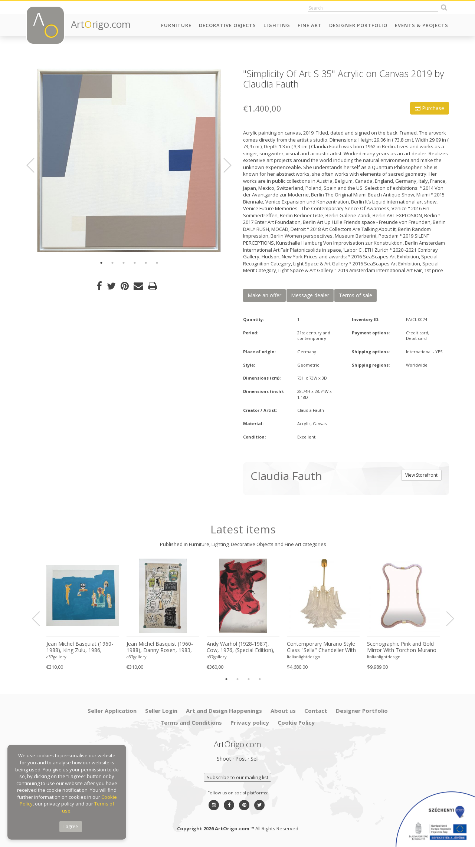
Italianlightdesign (303, 656)
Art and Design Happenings (224, 710)
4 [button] (134, 263)
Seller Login (161, 710)
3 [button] (123, 263)
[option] (129, 160)
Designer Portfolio (358, 25)
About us (283, 710)
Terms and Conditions (191, 722)
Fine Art (310, 25)
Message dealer (310, 295)
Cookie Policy (296, 722)
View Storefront (421, 475)
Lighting (276, 25)
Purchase (429, 108)
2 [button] (112, 263)
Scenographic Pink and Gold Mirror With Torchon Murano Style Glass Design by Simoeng (401, 647)
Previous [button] (34, 165)
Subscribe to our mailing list (237, 777)
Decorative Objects (227, 25)
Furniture (176, 25)
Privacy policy (249, 722)
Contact (315, 710)
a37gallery (56, 656)
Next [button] (223, 165)
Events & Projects (421, 25)
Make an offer (264, 295)
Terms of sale (355, 295)
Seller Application (112, 710)
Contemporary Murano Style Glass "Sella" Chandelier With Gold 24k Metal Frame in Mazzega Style (321, 647)
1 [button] (101, 263)
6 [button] (157, 263)
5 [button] (146, 263)
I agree (70, 826)
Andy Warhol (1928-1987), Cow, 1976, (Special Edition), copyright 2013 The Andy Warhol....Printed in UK (241, 647)
